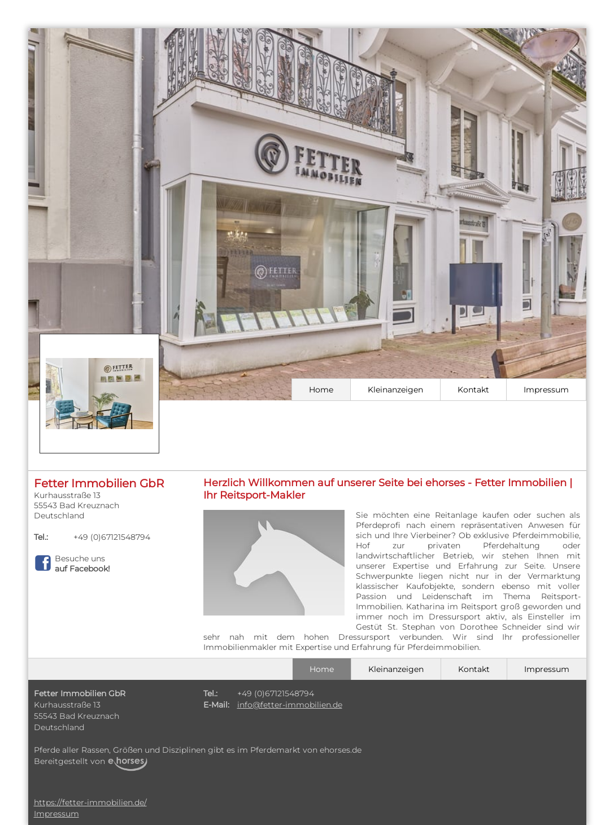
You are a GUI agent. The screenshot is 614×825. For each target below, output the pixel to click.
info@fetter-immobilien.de (289, 705)
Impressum (546, 390)
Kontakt (473, 390)
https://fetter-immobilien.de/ (90, 802)
